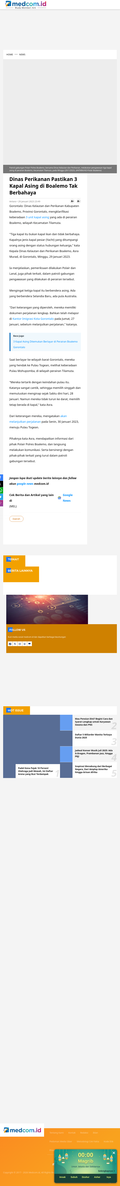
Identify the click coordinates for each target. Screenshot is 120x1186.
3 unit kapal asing (38, 217)
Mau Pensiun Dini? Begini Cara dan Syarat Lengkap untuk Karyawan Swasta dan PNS (94, 721)
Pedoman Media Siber (61, 1141)
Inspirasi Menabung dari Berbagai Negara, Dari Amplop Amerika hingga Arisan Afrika (93, 769)
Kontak (71, 1132)
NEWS (22, 54)
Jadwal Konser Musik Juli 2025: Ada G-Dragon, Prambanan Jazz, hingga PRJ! (94, 753)
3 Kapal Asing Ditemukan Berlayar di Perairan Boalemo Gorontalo (45, 344)
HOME (9, 54)
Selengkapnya (105, 1171)
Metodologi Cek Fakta (88, 1141)
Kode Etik (108, 1141)
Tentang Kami (57, 1132)
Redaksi (84, 1132)
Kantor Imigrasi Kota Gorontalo (33, 319)
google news (25, 484)
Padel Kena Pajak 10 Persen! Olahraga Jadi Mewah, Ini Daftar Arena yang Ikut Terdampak (35, 771)
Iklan (95, 1132)
